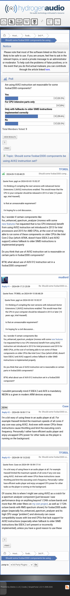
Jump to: (5, 565)
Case (65, 406)
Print (7, 148)
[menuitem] (10, 137)
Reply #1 (6, 286)
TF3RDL (64, 169)
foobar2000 (28, 35)
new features (8, 224)
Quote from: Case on (22, 465)
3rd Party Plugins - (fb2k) (41, 35)
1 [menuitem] (4, 142)
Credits (24, 587)
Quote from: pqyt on (21, 181)
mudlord (63, 277)
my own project (40, 504)
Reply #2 (6, 412)
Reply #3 (6, 457)
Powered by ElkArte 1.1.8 (10, 587)
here (47, 69)
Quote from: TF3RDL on (23, 293)
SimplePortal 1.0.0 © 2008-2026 (40, 587)
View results (10, 137)
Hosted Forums (15, 35)
